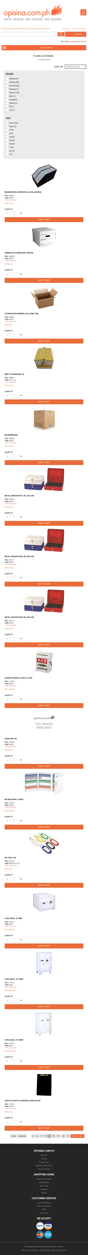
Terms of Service (44, 1169)
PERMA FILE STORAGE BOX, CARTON (19, 253)
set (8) (11, 137)
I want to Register (44, 1203)
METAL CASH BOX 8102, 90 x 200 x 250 (19, 556)
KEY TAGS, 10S (10, 858)
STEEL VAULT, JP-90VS (13, 918)
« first (13, 1136)
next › (74, 1136)
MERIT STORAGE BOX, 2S (14, 374)
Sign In (73, 42)
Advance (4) (13, 79)
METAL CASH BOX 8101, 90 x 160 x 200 (19, 496)
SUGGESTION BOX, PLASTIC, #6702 (18, 678)
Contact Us (44, 1213)
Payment (44, 1189)
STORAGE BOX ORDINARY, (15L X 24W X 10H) (22, 314)
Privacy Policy (44, 1162)
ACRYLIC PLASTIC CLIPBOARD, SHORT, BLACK (22, 1101)
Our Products (44, 1182)
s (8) (11, 133)
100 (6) (12, 140)
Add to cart (44, 219)
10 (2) (11, 147)
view (44, 165)
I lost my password (44, 1206)
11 (58, 1136)
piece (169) (13, 123)
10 (53, 1136)
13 (68, 1136)
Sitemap (54, 1250)
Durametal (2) (14, 86)
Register (82, 42)
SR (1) (11, 106)
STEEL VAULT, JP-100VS (14, 979)
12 (63, 1136)
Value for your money (44, 1179)
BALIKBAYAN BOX (11, 435)
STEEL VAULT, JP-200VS (14, 1040)
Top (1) (12, 110)
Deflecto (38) (14, 82)
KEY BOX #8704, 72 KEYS (14, 799)
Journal (44, 1159)
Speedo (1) (13, 103)
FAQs (23, 1250)
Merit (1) (12, 96)
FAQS (44, 1209)
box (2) (12, 151)
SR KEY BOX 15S (11, 739)
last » (81, 1136)
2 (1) (11, 154)
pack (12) (12, 126)
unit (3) (12, 144)
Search (61, 34)
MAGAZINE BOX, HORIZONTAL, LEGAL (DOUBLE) (23, 192)
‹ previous (22, 1136)
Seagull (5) (13, 100)
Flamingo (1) (14, 89)
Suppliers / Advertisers (44, 1166)
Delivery (44, 1193)
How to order (44, 1186)
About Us (44, 1155)
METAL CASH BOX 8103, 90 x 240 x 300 (19, 617)
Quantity (9, 209)
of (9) (11, 130)
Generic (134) (14, 93)
